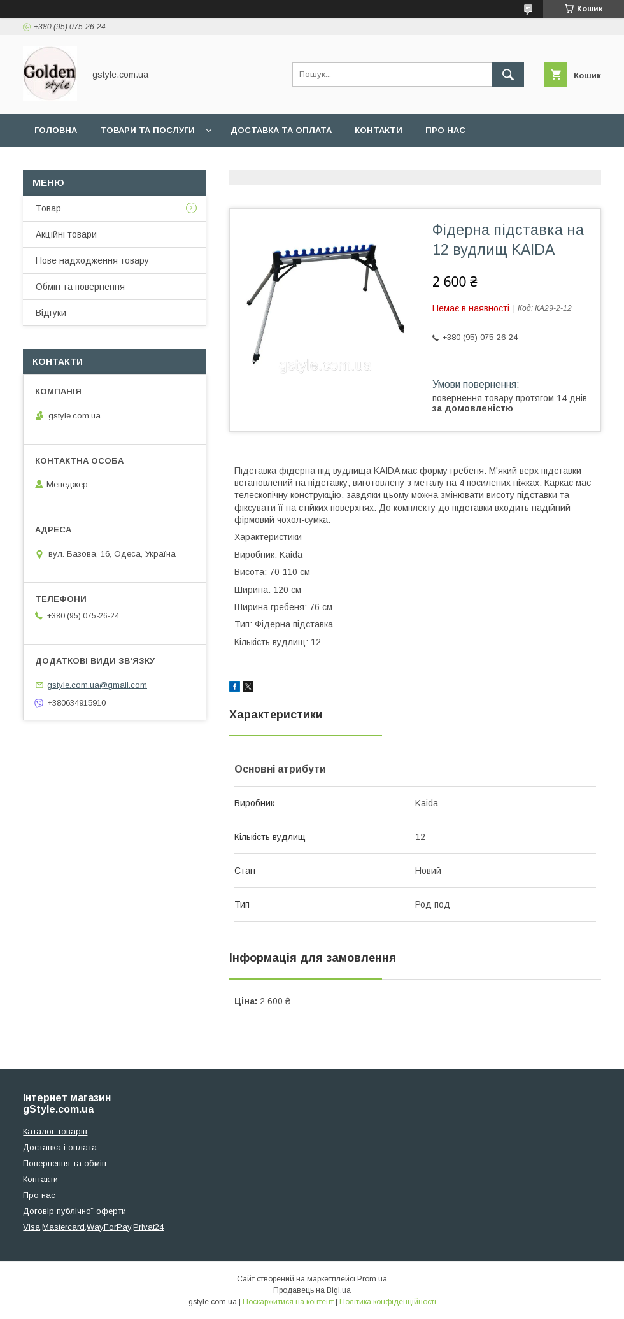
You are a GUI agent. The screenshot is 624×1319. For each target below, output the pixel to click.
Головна (55, 130)
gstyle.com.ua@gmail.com (97, 685)
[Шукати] (508, 74)
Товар (48, 208)
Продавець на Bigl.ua (312, 1290)
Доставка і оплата (60, 1147)
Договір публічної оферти (74, 1211)
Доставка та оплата (281, 130)
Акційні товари (66, 234)
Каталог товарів (55, 1131)
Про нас (445, 130)
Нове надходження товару (92, 260)
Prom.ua (372, 1278)
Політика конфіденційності (387, 1301)
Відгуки (51, 313)
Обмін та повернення (80, 287)
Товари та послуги (147, 130)
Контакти (378, 130)
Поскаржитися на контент (288, 1301)
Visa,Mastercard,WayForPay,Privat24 (93, 1227)
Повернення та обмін (64, 1163)
